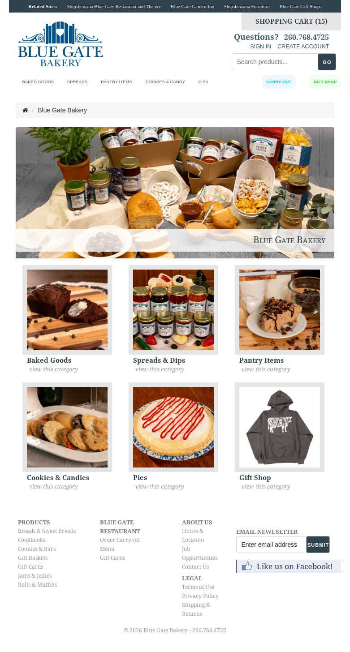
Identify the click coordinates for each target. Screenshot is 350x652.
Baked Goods (38, 81)
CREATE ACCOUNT (303, 46)
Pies (203, 81)
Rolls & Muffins (37, 585)
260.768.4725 (306, 37)
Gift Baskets (33, 558)
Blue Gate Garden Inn (192, 6)
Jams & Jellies (35, 576)
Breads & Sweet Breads (47, 531)
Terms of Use (198, 587)
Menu (107, 549)
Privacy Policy (200, 596)
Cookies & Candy (165, 81)
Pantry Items (116, 81)
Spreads (77, 81)
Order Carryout (120, 540)
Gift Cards (30, 567)
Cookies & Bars (37, 549)
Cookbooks (31, 540)
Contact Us (195, 567)
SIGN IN (260, 46)
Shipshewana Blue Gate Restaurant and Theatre (114, 6)
